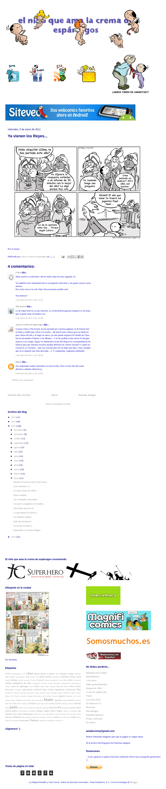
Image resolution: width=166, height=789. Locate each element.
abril (16, 465)
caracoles (27, 680)
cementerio (54, 680)
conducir (44, 683)
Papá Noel (53, 708)
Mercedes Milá (10, 704)
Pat (60, 707)
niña (42, 704)
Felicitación (70, 690)
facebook (37, 690)
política (15, 711)
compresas (36, 683)
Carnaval (40, 680)
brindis (7, 680)
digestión (59, 686)
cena (60, 680)
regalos (47, 711)
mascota (71, 700)
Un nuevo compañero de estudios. (28, 503)
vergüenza (43, 720)
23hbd (29, 673)
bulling (14, 680)
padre (14, 707)
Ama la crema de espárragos (29, 324)
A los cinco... (92, 680)
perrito (73, 708)
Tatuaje (72, 714)
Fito (78, 689)
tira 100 (63, 717)
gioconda (23, 693)
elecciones (9, 690)
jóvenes (55, 696)
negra (38, 704)
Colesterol (77, 680)
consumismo (65, 683)
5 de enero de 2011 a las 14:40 (29, 318)
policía (8, 711)
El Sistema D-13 (93, 703)
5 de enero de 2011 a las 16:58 (29, 355)
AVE (27, 677)
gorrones (42, 693)
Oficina (77, 703)
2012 (13, 421)
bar (38, 677)
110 (24, 674)
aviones (33, 677)
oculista (70, 704)
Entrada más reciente (19, 394)
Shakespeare (28, 714)
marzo (17, 469)
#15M (7, 674)
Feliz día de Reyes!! (22, 521)
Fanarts (51, 690)
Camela (20, 680)
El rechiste (91, 722)
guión (60, 693)
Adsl (57, 674)
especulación (27, 690)
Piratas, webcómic (94, 718)
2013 (13, 417)
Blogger (133, 782)
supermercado (60, 714)
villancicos (59, 720)
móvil (19, 704)
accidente (51, 674)
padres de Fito (24, 708)
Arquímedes (20, 677)
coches (70, 680)
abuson (37, 674)
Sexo (15, 714)
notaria (46, 704)
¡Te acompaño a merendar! (25, 499)
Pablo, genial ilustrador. (96, 684)
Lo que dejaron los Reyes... (25, 512)
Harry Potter (76, 693)
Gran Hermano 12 (21, 486)
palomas (46, 708)
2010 (13, 537)
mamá (65, 700)
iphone (49, 696)
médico (78, 700)
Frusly (89, 695)
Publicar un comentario (22, 380)
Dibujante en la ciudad (96, 672)
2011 (13, 426)
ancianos (78, 674)
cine (64, 680)
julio (16, 451)
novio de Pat (55, 703)
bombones (65, 677)
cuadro (36, 686)
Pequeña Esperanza (95, 715)
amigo (71, 674)
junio (16, 456)
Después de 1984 (94, 688)
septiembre (19, 443)
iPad (44, 696)
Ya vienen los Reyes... (23, 525)
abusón (43, 674)
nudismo (64, 704)
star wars (42, 714)
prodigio (32, 711)
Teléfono (17, 717)
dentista (52, 686)
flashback (8, 693)
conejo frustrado (54, 683)
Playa (78, 708)
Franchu (16, 693)
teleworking (26, 717)
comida (8, 683)
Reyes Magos (56, 711)
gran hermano (52, 693)
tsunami (16, 720)
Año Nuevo (10, 677)
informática (37, 696)
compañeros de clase (21, 683)
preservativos (23, 711)
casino (47, 680)
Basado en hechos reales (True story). (30, 482)
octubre (17, 438)
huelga (30, 696)
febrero (17, 473)
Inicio (54, 394)
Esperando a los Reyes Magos (27, 530)
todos (68, 717)
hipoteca (24, 696)
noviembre (19, 434)
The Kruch (21, 306)
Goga (37, 693)
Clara (18, 272)
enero (16, 478)
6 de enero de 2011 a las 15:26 (29, 373)
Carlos (33, 680)
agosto (17, 447)
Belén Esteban (46, 677)
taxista (78, 714)
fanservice (59, 689)
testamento (35, 717)
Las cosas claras (93, 699)
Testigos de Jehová (46, 717)
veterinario (51, 720)
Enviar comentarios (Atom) (58, 404)
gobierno (30, 693)
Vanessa (34, 720)
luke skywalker (37, 700)
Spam (36, 714)
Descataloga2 (92, 711)
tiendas (56, 717)
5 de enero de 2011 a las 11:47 (29, 299)
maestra (58, 700)
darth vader (44, 686)
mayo (16, 460)
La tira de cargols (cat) (96, 692)
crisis (31, 686)
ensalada (18, 690)
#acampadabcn (16, 674)
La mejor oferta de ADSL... (25, 490)
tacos (68, 714)
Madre (48, 700)
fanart (44, 690)
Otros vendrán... (20, 495)
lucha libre (27, 700)
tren (11, 720)
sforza (19, 714)
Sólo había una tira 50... (24, 508)
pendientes (66, 708)
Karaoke (69, 696)
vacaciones (24, 720)
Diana (18, 361)
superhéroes (50, 714)
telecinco (9, 717)
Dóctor (72, 686)
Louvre (19, 700)
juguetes (62, 696)
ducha (78, 686)
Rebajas (40, 711)
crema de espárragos (19, 686)
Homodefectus (92, 676)
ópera (7, 708)
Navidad (32, 703)
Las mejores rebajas (22, 517)
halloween (67, 693)
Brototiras (90, 707)
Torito (73, 717)
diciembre (18, 430)
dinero (66, 686)
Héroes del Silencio (12, 696)
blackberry (56, 677)
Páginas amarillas (35, 708)
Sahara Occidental (70, 711)
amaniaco (64, 674)
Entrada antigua (87, 394)
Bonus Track (75, 677)
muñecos (25, 704)
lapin (13, 700)
